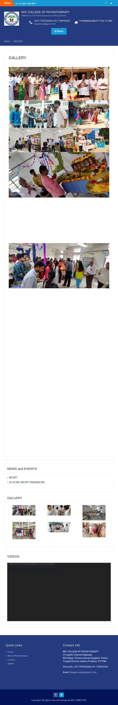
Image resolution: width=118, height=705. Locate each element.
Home (10, 652)
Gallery (11, 663)
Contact (11, 660)
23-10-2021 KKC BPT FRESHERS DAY (27, 482)
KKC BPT (19, 2)
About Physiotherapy (18, 656)
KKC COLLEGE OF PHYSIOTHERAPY (45, 12)
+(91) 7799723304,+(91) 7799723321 (52, 21)
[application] (59, 592)
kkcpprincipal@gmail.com (45, 24)
